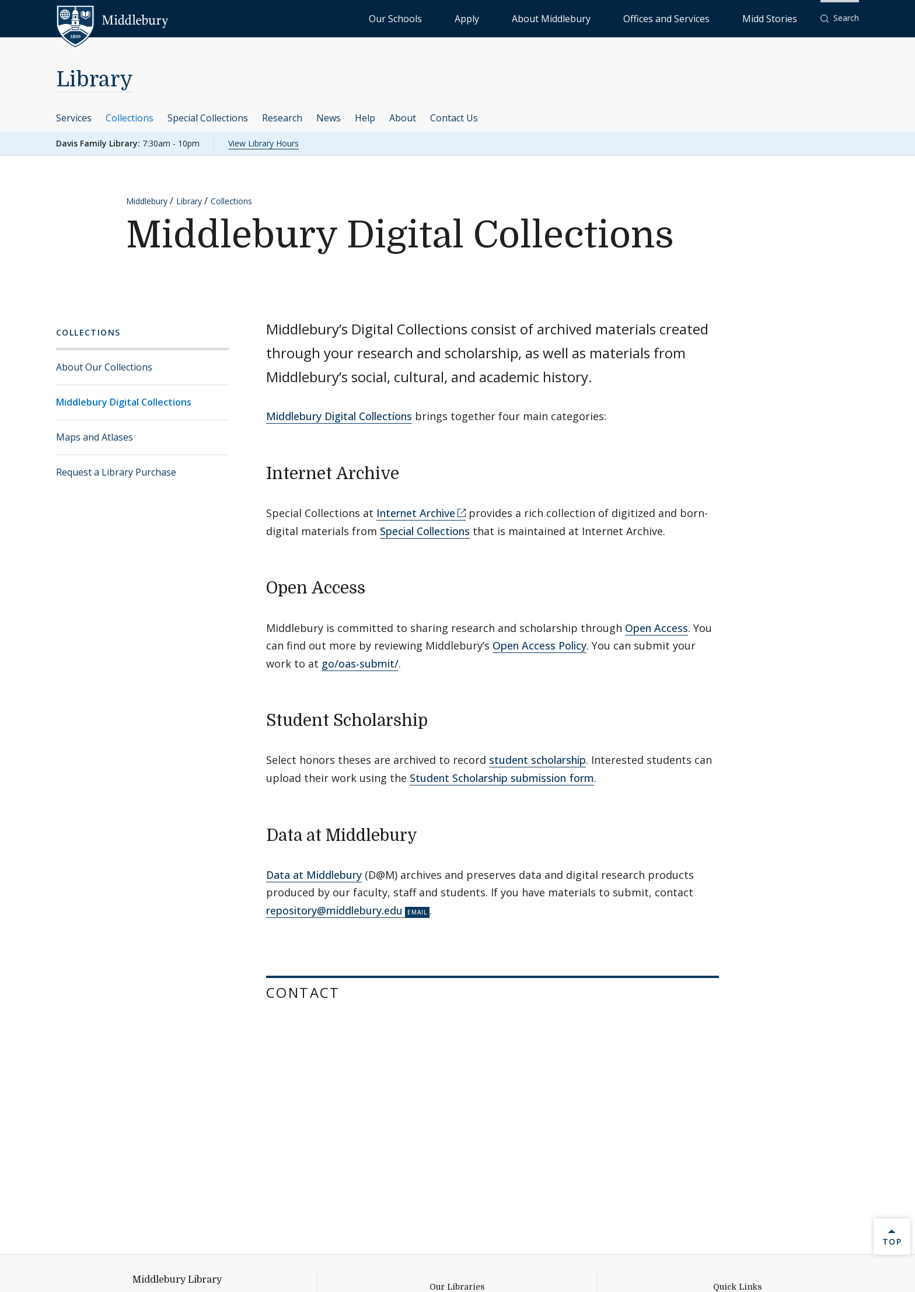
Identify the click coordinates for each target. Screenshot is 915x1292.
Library (94, 80)
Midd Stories (782, 17)
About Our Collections (104, 367)
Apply (563, 17)
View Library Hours (263, 143)
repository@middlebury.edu (334, 910)
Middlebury (146, 201)
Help (365, 117)
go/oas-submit (358, 664)
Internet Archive (415, 513)
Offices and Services (706, 17)
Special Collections (207, 117)
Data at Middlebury (314, 875)
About (402, 117)
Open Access (656, 628)
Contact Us (454, 117)
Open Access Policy (539, 645)
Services (74, 117)
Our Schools (516, 17)
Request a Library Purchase (116, 472)
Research (282, 117)
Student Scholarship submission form (502, 778)
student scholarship (537, 760)
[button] (839, 18)
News (328, 117)
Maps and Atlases (94, 437)
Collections (129, 117)
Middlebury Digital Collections (123, 402)
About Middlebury (620, 17)
